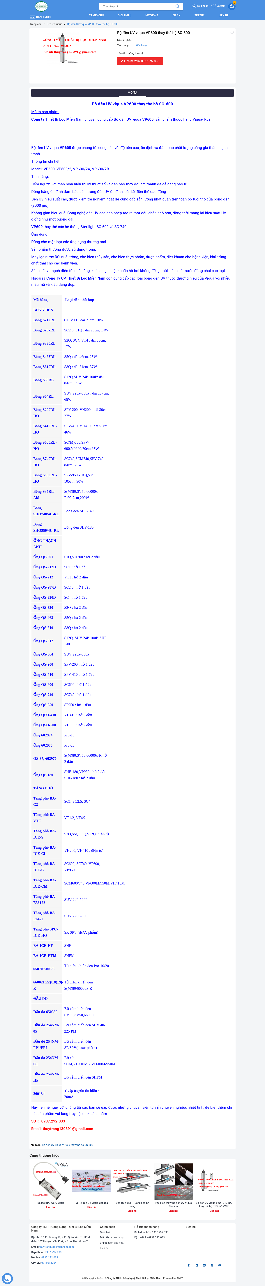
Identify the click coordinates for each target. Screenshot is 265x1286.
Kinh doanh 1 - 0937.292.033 (151, 1232)
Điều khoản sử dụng (111, 1237)
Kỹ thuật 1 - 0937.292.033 (149, 1237)
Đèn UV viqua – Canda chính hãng (132, 1204)
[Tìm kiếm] (177, 6)
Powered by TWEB (173, 1278)
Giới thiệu (124, 15)
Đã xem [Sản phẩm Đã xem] (218, 5)
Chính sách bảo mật (111, 1242)
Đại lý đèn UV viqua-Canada (91, 1202)
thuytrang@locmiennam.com (56, 1246)
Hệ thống (151, 15)
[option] (72, 48)
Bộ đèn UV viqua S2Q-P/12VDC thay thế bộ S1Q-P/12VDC (214, 1204)
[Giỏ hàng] (232, 6)
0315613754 (48, 1262)
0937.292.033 (53, 1252)
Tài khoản (200, 5)
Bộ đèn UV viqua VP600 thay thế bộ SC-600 (67, 1144)
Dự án (176, 15)
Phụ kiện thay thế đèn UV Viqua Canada (173, 1204)
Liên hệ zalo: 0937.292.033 (140, 61)
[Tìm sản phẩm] (135, 6)
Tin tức (200, 15)
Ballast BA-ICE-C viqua (51, 1202)
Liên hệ (223, 15)
